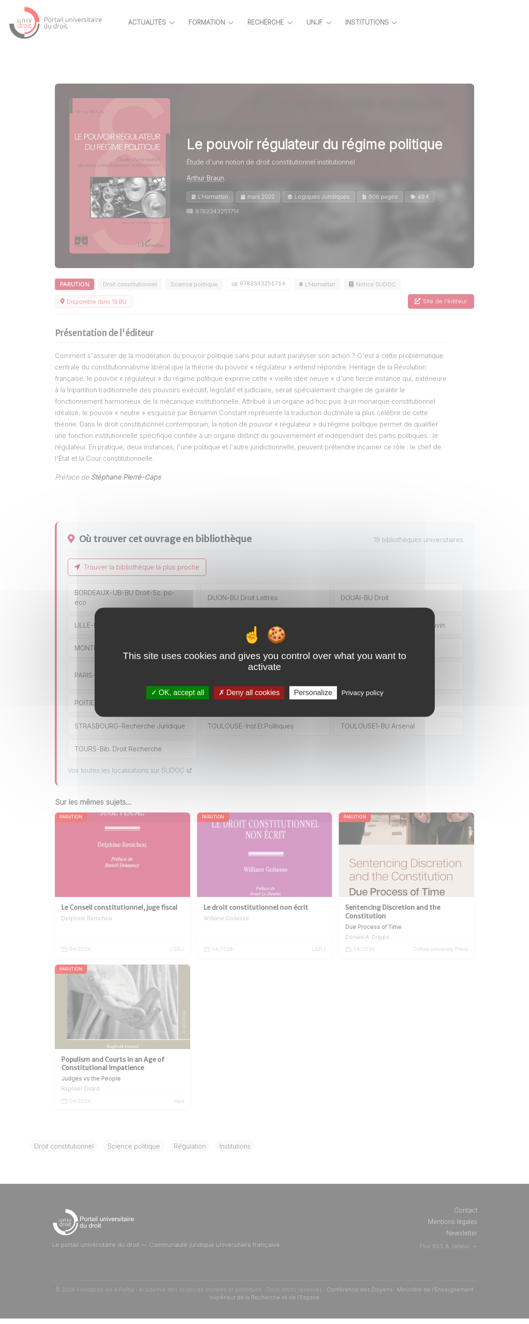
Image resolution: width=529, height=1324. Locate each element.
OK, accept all (177, 692)
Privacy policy (363, 692)
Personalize (313, 692)
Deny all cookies (249, 692)
